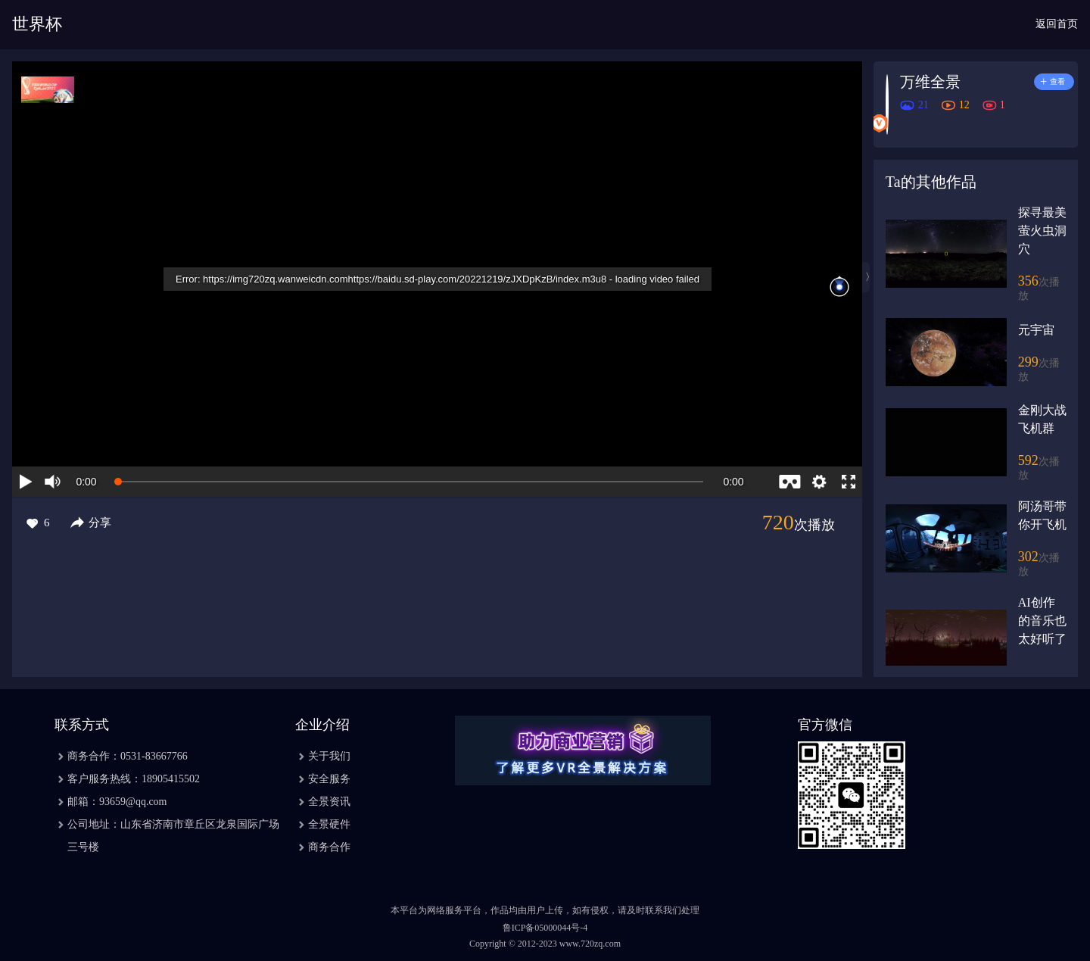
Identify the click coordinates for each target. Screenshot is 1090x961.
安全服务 (329, 779)
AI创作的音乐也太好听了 (1042, 620)
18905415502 (171, 779)
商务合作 (329, 847)
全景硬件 (329, 824)
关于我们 (329, 756)
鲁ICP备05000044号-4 (545, 927)
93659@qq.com (133, 801)
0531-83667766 (154, 756)
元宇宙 (1036, 329)
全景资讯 (329, 801)
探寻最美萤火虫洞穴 (1042, 230)
